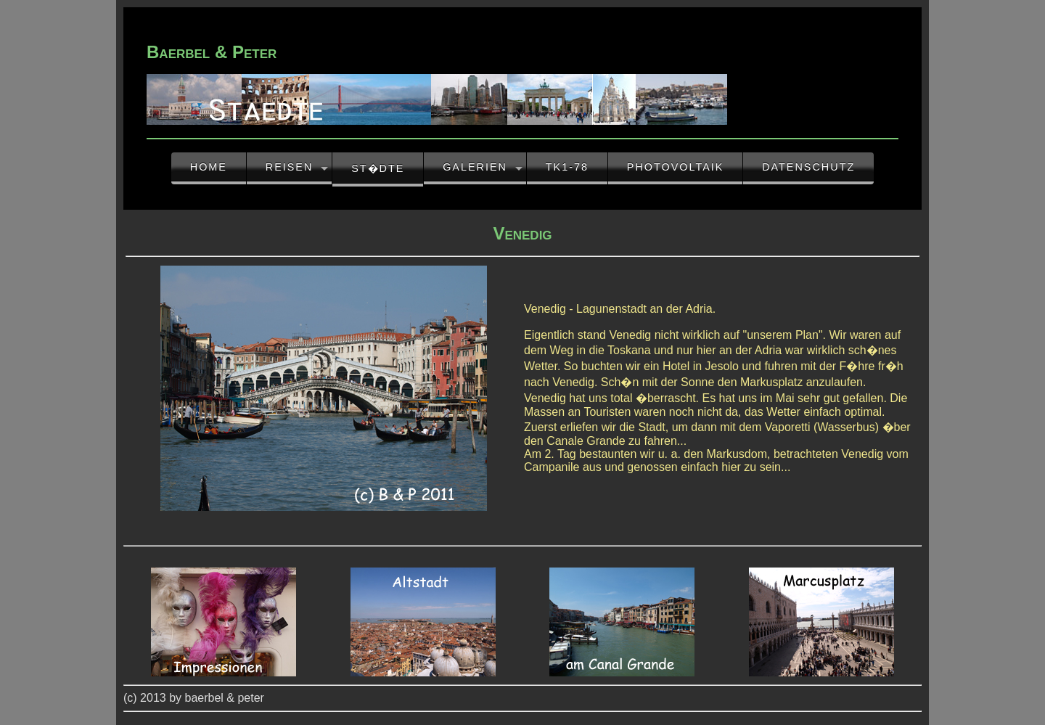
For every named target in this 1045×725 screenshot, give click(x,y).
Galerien (475, 167)
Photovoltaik (675, 167)
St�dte (377, 168)
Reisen (290, 167)
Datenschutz (808, 167)
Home (208, 167)
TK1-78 (567, 167)
